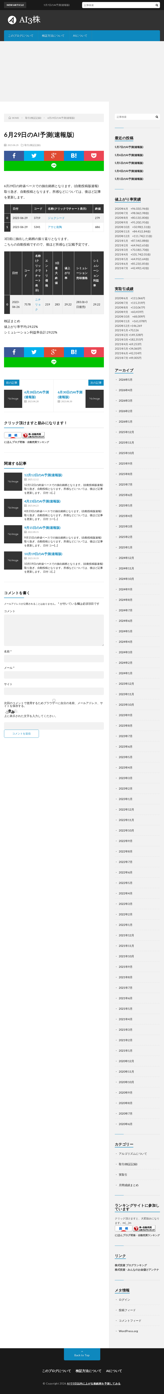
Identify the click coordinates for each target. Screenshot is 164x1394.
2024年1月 (126, 673)
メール (9, 667)
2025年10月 (126, 453)
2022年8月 (126, 851)
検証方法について (53, 35)
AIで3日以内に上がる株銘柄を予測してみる (94, 1383)
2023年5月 (126, 757)
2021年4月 (126, 1019)
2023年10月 (126, 704)
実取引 (123, 1174)
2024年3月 (126, 652)
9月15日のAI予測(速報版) (42, 527)
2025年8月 (126, 474)
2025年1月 (126, 547)
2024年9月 (126, 589)
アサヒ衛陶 (55, 227)
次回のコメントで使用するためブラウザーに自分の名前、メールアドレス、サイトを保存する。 (53, 704)
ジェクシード (56, 218)
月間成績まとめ (129, 1185)
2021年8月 (126, 977)
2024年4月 (126, 641)
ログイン (124, 1299)
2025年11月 (126, 442)
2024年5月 (126, 631)
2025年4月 (126, 516)
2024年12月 (126, 557)
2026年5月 (126, 379)
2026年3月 (126, 400)
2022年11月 (126, 820)
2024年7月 (126, 610)
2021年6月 (126, 998)
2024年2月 (126, 662)
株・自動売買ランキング (35, 442)
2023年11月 (126, 694)
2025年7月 (126, 484)
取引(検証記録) (32, 145)
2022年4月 (126, 893)
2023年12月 (126, 683)
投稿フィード (127, 1310)
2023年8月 (126, 725)
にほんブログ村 (13, 442)
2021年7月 (126, 987)
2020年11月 (126, 1071)
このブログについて (20, 35)
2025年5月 (126, 505)
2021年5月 (126, 1008)
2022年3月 (126, 903)
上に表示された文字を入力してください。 (31, 716)
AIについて (80, 35)
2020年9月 (126, 1092)
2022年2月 (126, 914)
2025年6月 (126, 495)
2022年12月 (126, 809)
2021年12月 (126, 935)
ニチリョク (38, 304)
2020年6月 (126, 1124)
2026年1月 (126, 421)
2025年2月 (126, 537)
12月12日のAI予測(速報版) (43, 475)
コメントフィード (130, 1320)
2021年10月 (126, 956)
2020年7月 (126, 1113)
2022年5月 (126, 883)
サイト (8, 684)
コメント (9, 611)
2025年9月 (126, 463)
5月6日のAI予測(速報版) (129, 155)
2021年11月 (126, 945)
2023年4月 (126, 767)
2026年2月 (126, 411)
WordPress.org (128, 1331)
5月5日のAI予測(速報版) (129, 163)
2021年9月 (126, 966)
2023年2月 (126, 788)
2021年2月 (126, 1040)
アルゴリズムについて (133, 1153)
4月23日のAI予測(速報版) (42, 501)
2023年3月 (126, 778)
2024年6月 (126, 620)
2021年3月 (126, 1029)
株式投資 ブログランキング (131, 1265)
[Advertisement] (82, 71)
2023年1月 (126, 799)
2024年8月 (126, 599)
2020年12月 (126, 1061)
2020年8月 (126, 1103)
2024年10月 (126, 578)
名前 (8, 651)
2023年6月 (126, 746)
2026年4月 (126, 390)
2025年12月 (126, 432)
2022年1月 (126, 924)
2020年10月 (126, 1082)
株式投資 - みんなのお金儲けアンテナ (137, 1269)
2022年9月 (126, 841)
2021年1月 (126, 1050)
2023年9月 (126, 715)
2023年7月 (126, 736)
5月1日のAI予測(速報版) (129, 178)
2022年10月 (126, 830)
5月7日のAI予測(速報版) (129, 147)
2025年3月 (126, 526)
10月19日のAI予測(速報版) (43, 554)
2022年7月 (126, 862)
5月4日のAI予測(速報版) (129, 171)
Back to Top (82, 1355)
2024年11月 (126, 568)
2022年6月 (126, 872)
